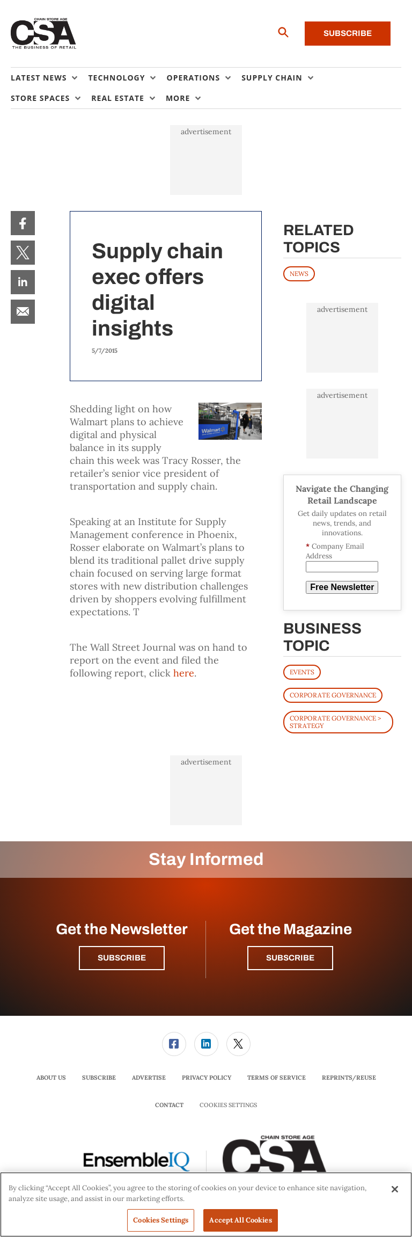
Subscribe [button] (122, 958)
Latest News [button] (39, 77)
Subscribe (347, 33)
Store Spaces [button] (40, 98)
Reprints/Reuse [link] (349, 1077)
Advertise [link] (149, 1077)
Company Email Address (335, 551)
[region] (206, 1204)
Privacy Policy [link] (206, 1077)
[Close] (395, 1189)
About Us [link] (51, 1077)
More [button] (178, 98)
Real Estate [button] (117, 98)
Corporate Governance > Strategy (335, 722)
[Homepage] (44, 34)
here (183, 673)
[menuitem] (49, 78)
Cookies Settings (228, 1105)
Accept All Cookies (240, 1220)
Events (302, 672)
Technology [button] (116, 77)
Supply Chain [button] (271, 77)
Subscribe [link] (99, 1077)
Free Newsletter (342, 587)
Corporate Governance (333, 695)
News (299, 274)
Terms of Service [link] (276, 1077)
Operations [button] (193, 77)
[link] (23, 223)
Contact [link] (169, 1105)
